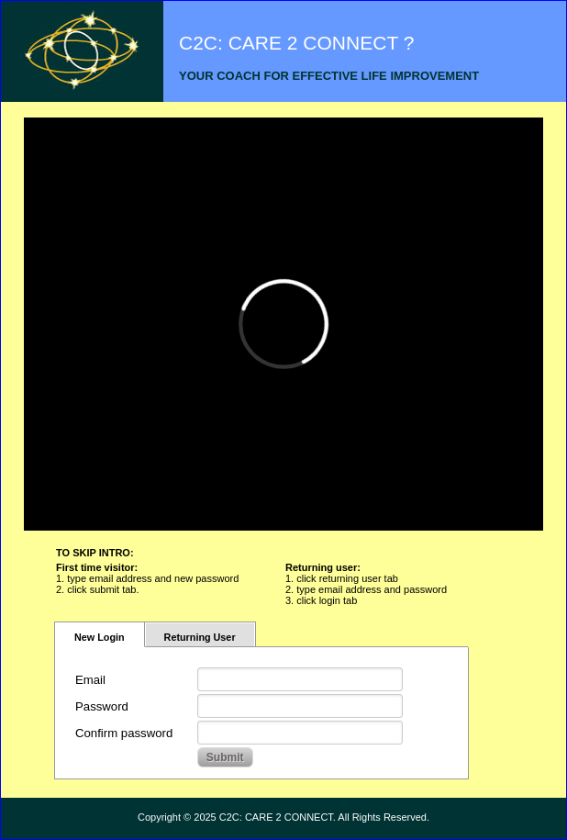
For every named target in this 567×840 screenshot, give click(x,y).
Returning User (200, 637)
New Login (99, 637)
